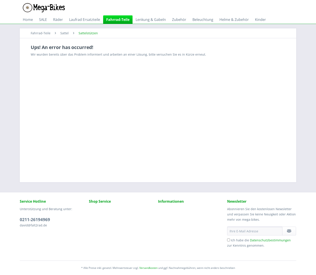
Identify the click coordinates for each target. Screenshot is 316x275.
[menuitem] (28, 19)
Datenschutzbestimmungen (270, 240)
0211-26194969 (35, 219)
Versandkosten (148, 268)
